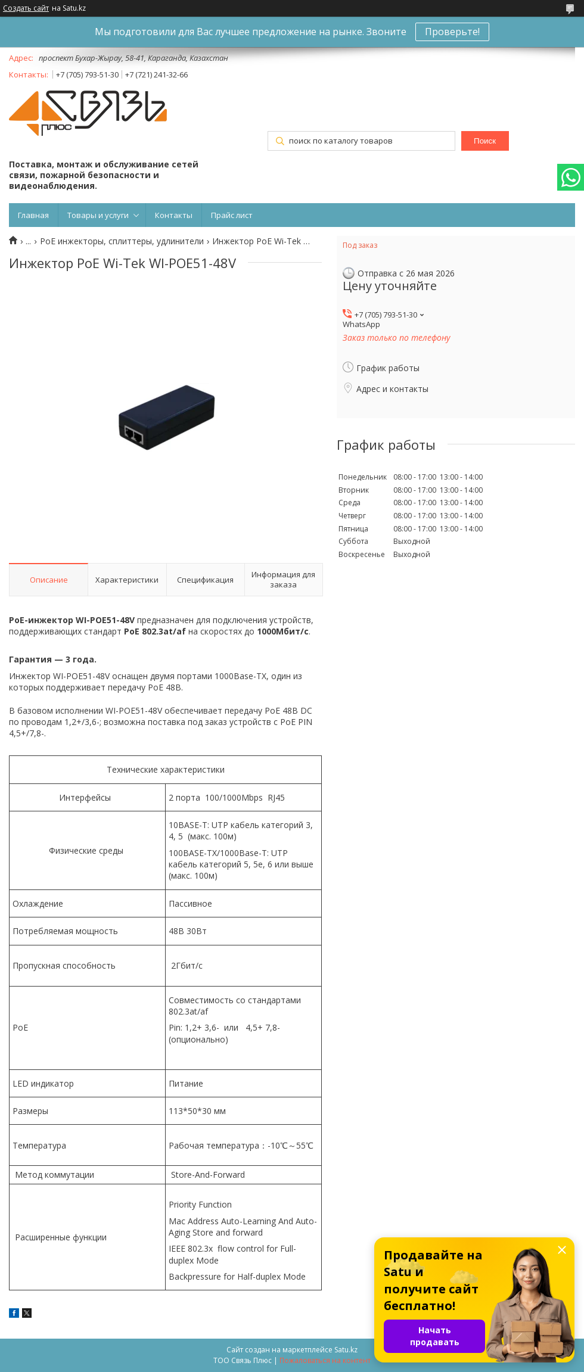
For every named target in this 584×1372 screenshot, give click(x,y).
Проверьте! (452, 31)
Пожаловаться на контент (325, 1360)
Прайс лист (232, 215)
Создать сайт (26, 8)
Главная (33, 215)
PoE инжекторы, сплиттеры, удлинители (122, 241)
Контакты (173, 215)
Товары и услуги (98, 215)
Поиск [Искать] (485, 140)
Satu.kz (346, 1350)
